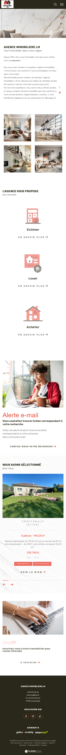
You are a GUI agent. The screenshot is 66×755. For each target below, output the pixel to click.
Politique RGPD (33, 745)
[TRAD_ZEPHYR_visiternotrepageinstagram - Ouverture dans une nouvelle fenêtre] (33, 716)
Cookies (44, 745)
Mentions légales (41, 743)
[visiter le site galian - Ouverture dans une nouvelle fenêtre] (24, 732)
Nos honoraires (16, 743)
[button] (12, 584)
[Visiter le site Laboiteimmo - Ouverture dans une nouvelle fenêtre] (33, 749)
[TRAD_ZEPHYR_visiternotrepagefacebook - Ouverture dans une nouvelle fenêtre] (26, 716)
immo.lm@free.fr (33, 695)
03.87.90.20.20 (33, 692)
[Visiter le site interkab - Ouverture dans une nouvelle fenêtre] (41, 732)
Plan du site (28, 743)
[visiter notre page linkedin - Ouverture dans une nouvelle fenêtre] (39, 716)
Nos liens (22, 745)
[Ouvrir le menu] (62, 4)
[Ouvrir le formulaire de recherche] (55, 4)
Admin (51, 743)
